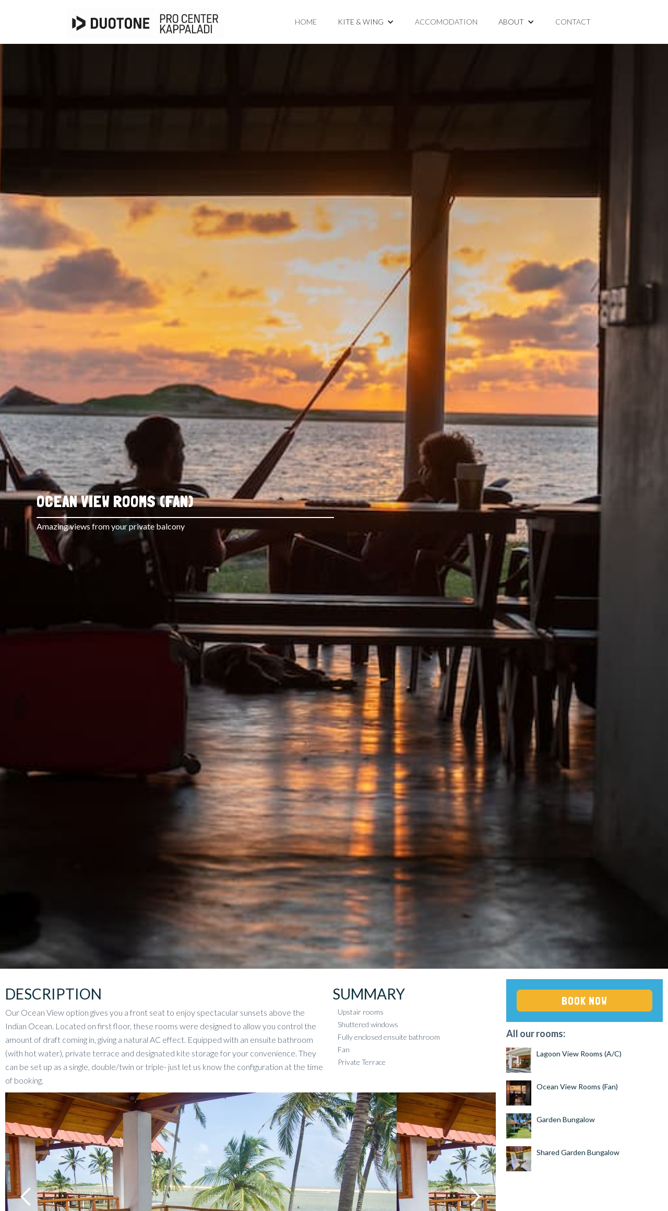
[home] (145, 23)
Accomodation (446, 21)
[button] (365, 22)
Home (306, 21)
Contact (573, 21)
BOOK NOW (584, 1000)
